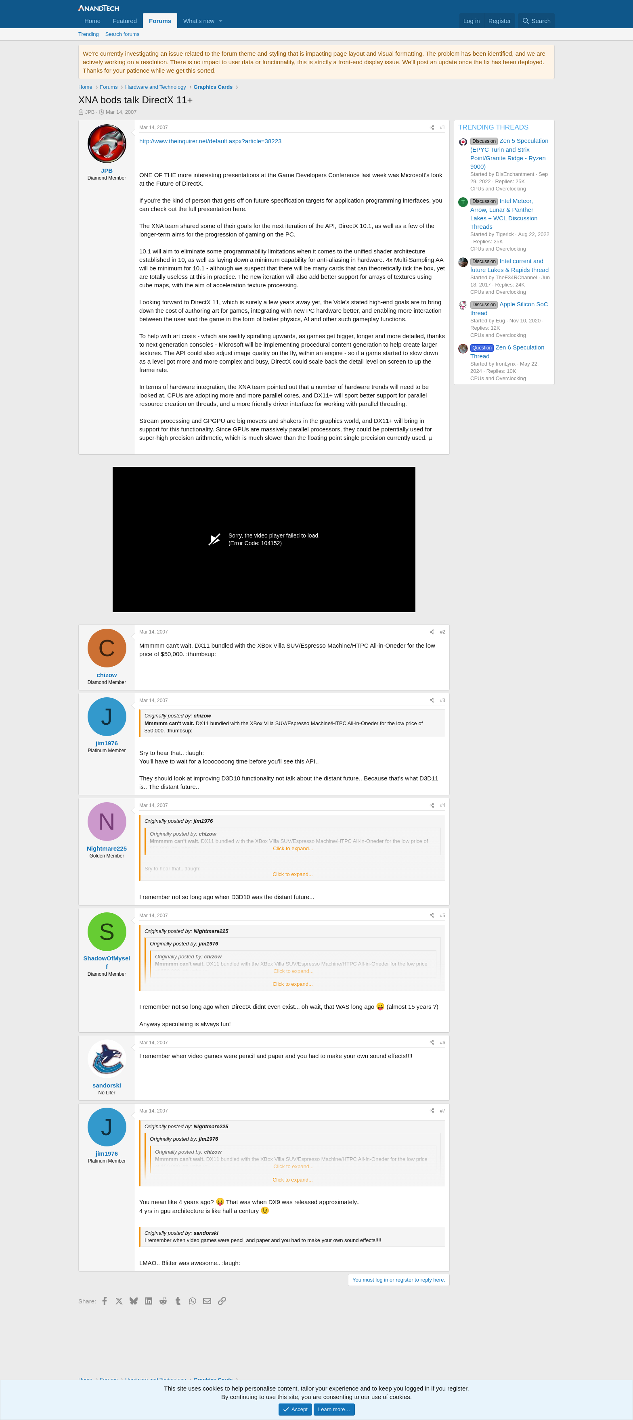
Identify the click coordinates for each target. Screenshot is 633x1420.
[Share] (432, 127)
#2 (442, 632)
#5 (442, 915)
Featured (125, 20)
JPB (90, 112)
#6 (442, 1043)
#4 (442, 805)
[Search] (536, 20)
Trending (88, 34)
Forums (160, 20)
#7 (442, 1111)
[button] (220, 20)
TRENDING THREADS (493, 127)
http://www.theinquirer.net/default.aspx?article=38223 (210, 141)
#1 (442, 127)
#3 (442, 700)
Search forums (122, 34)
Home (92, 20)
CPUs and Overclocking (498, 189)
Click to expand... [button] (293, 848)
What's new (198, 20)
